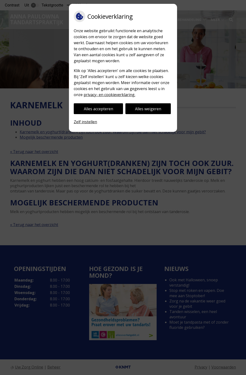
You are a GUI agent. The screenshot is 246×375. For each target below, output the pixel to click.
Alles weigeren (148, 108)
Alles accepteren (98, 108)
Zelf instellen (85, 121)
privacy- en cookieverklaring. (109, 94)
